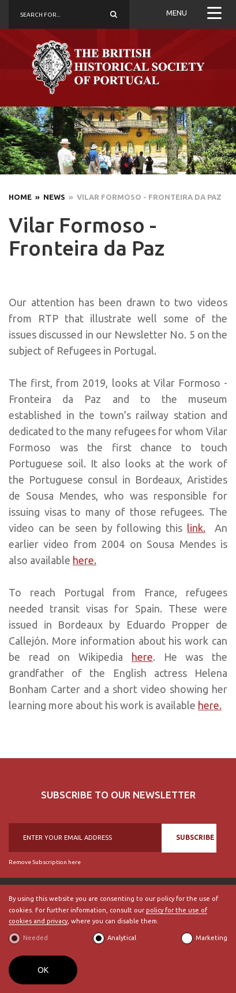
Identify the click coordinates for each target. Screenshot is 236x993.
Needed (35, 937)
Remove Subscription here (45, 862)
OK (43, 970)
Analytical (121, 937)
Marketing (211, 937)
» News (48, 197)
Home (20, 197)
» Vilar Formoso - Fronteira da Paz (143, 197)
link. (196, 528)
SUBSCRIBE (195, 837)
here (142, 657)
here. (84, 560)
